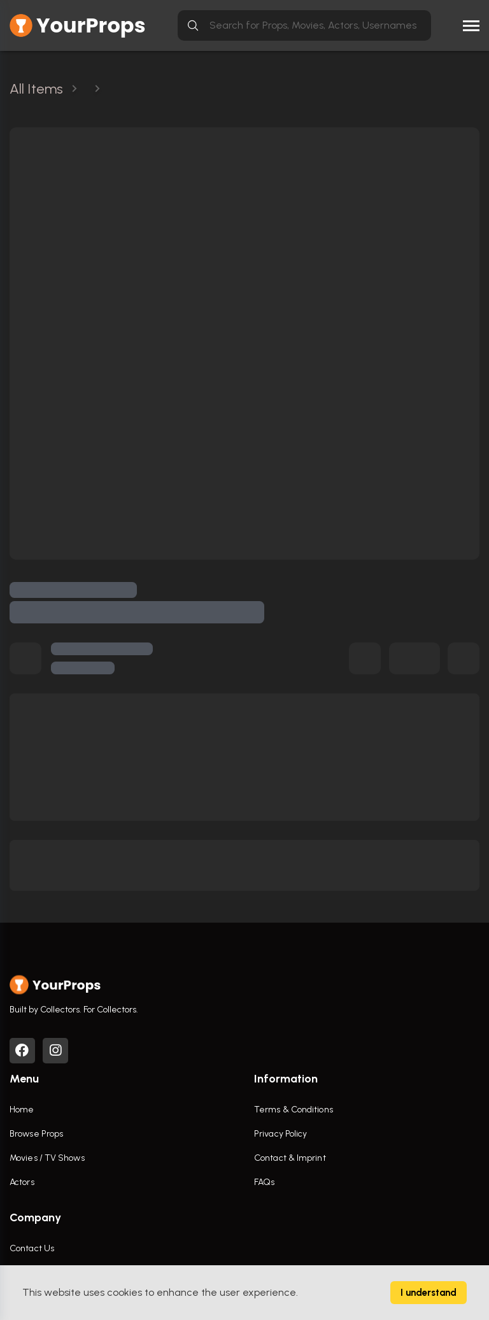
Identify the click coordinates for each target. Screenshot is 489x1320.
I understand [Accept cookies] (428, 1292)
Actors (22, 1182)
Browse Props (36, 1133)
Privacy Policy (280, 1133)
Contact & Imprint (290, 1158)
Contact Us (32, 1248)
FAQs (264, 1182)
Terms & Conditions (293, 1109)
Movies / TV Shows (47, 1158)
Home (22, 1109)
